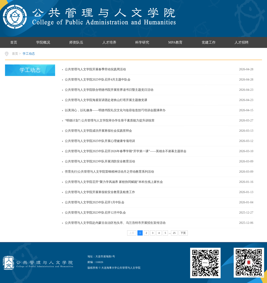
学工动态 (29, 53)
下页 (183, 232)
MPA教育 (175, 42)
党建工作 (209, 42)
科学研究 (142, 42)
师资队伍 (76, 42)
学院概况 (43, 42)
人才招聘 (241, 42)
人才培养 (109, 42)
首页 (13, 42)
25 (174, 232)
